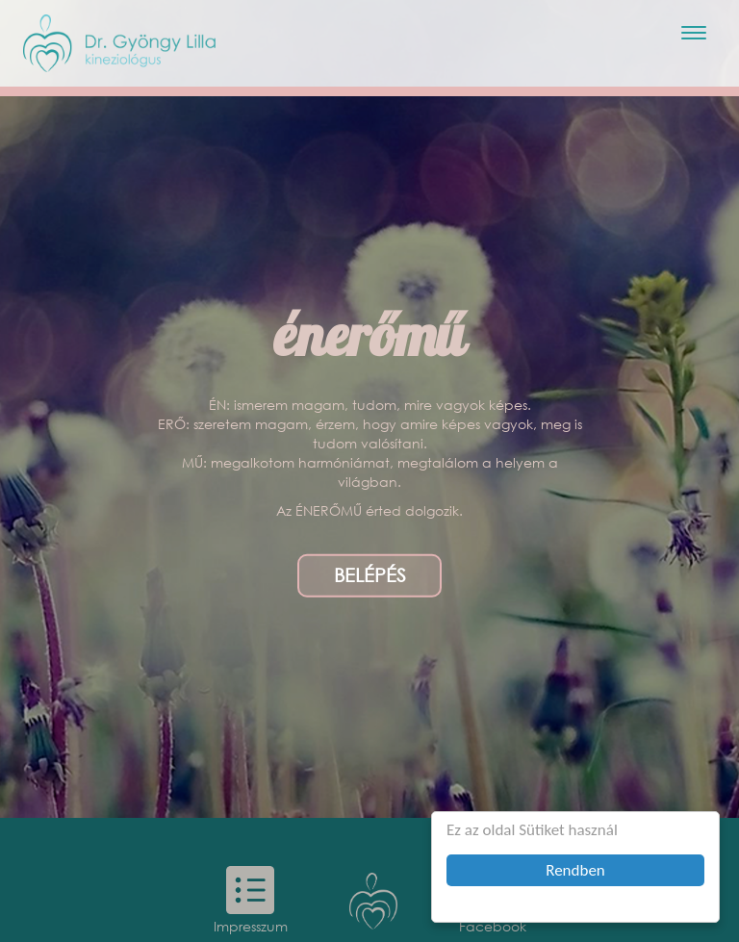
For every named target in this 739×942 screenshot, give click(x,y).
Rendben (575, 870)
